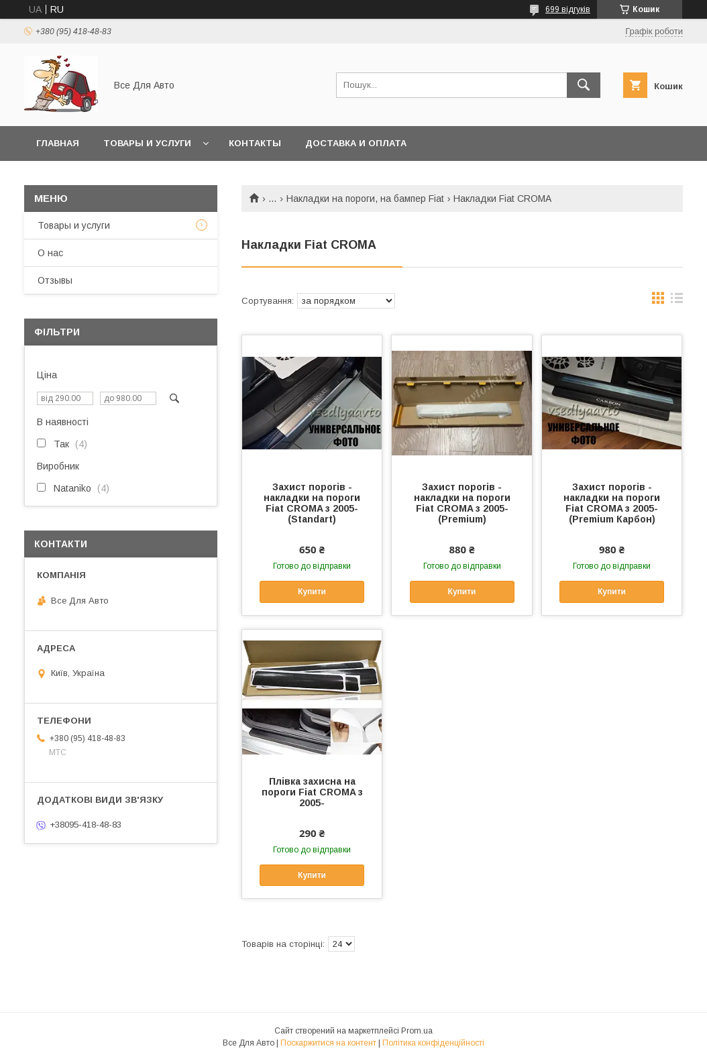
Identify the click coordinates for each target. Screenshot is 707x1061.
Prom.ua (417, 1031)
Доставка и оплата (355, 143)
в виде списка (677, 301)
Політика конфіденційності (433, 1043)
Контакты (255, 143)
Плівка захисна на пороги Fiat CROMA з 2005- (312, 792)
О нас (50, 252)
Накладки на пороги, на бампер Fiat (365, 198)
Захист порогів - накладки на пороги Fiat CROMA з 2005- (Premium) (462, 503)
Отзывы (55, 280)
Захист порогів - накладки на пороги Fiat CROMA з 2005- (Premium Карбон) (611, 503)
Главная (57, 143)
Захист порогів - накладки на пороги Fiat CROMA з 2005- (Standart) (312, 503)
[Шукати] (583, 85)
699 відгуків (567, 9)
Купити (312, 591)
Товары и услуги (147, 143)
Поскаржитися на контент (328, 1043)
